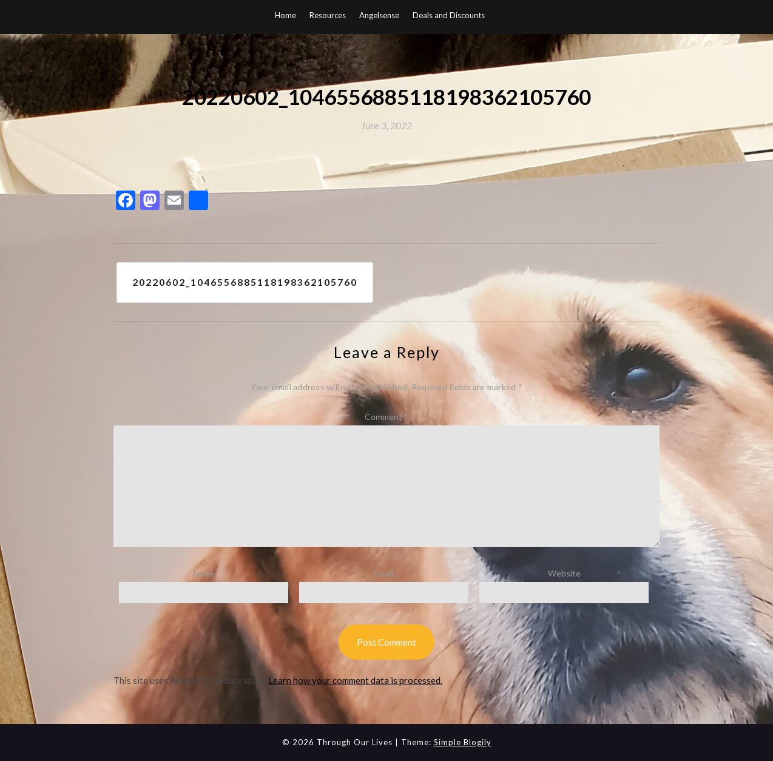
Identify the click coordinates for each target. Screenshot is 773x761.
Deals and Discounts (449, 15)
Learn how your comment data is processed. (355, 680)
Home (285, 15)
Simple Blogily (462, 742)
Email (384, 574)
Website (564, 574)
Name (204, 574)
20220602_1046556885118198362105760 (244, 282)
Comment (386, 416)
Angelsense (379, 15)
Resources (327, 15)
